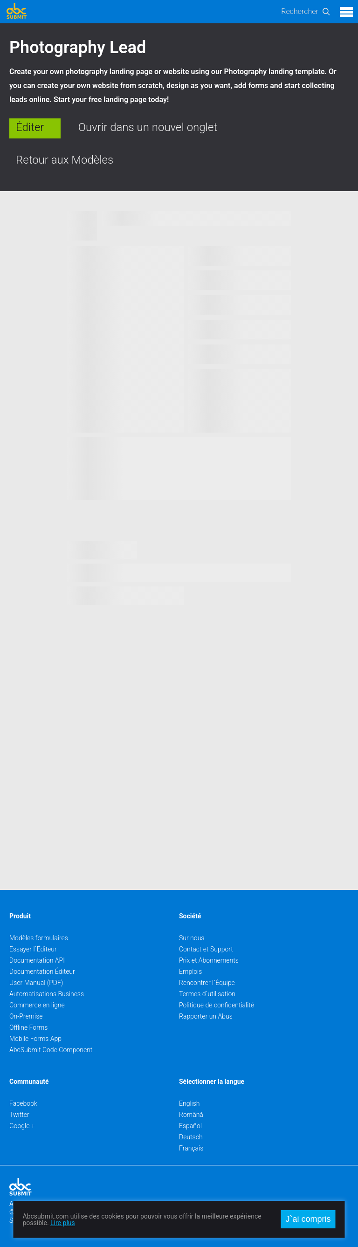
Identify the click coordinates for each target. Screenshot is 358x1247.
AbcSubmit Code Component (50, 1050)
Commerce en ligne (37, 1005)
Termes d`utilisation (207, 994)
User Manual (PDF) (36, 982)
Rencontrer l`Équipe (207, 982)
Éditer (30, 127)
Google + (22, 1126)
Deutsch (191, 1137)
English (189, 1103)
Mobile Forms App (35, 1038)
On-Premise (26, 1016)
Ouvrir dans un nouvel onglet (147, 127)
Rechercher (299, 11)
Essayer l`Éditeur (33, 949)
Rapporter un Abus (206, 1016)
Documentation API (37, 960)
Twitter (19, 1114)
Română (191, 1114)
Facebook (23, 1103)
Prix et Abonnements (209, 960)
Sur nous (191, 938)
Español (190, 1126)
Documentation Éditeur (42, 971)
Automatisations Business (46, 994)
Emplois (190, 971)
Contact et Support (206, 949)
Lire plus (62, 1222)
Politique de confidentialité (216, 1005)
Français (191, 1148)
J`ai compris (307, 1219)
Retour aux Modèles (64, 159)
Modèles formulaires (38, 938)
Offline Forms (28, 1027)
